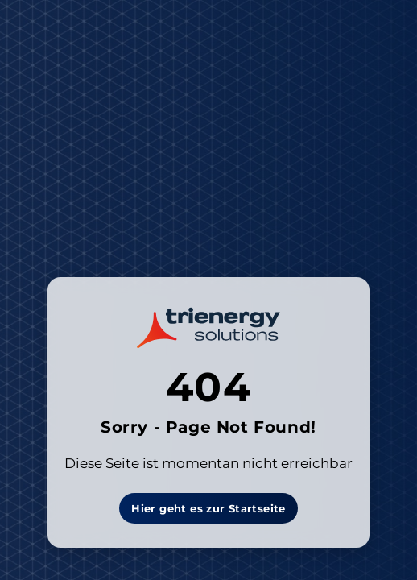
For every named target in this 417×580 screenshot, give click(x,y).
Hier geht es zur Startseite (208, 508)
